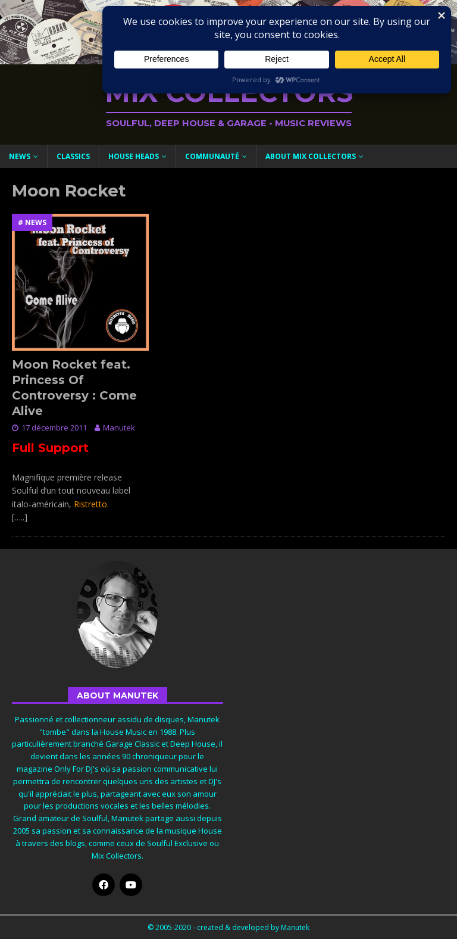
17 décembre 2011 (54, 427)
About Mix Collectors (310, 156)
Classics (73, 156)
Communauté (212, 156)
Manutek (119, 427)
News (19, 156)
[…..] (19, 517)
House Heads (133, 156)
